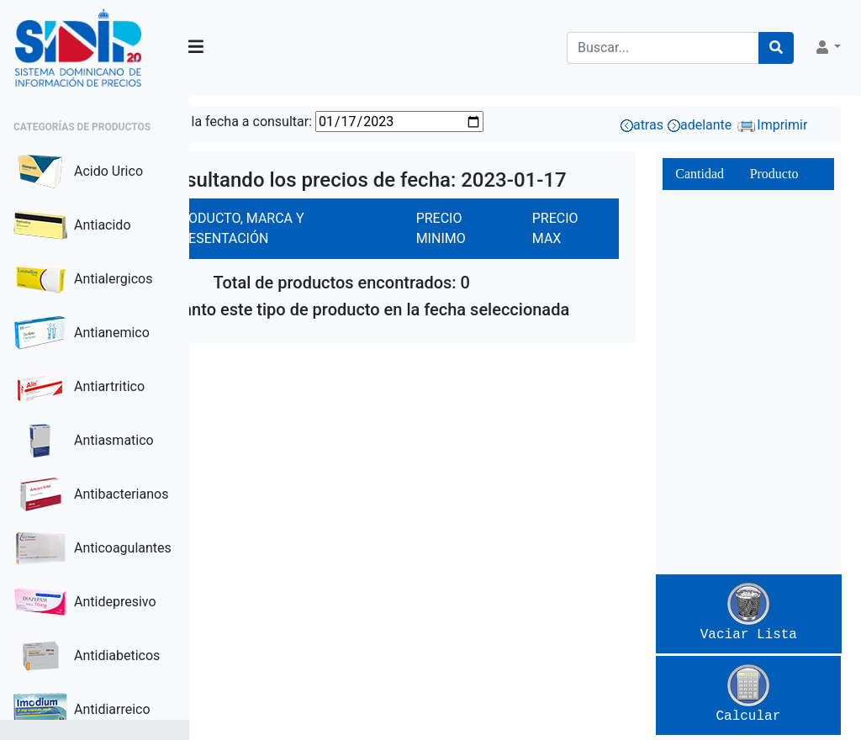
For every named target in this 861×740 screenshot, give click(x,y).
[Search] (663, 48)
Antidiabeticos (86, 656)
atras (670, 125)
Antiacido (72, 225)
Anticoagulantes (92, 548)
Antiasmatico (83, 440)
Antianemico (81, 333)
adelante (728, 125)
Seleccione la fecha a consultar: (330, 122)
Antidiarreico (82, 710)
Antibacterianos (90, 494)
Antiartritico (79, 387)
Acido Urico (78, 171)
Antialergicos (82, 279)
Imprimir (800, 125)
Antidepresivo (84, 602)
